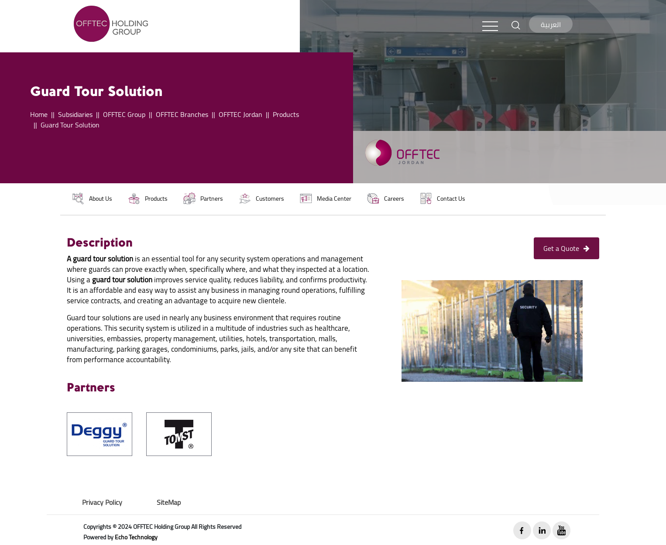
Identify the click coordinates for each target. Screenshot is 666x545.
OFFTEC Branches (182, 114)
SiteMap (169, 502)
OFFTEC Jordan (240, 114)
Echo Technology (136, 537)
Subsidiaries (75, 114)
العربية (551, 24)
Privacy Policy (102, 502)
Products (286, 114)
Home (39, 114)
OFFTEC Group (124, 114)
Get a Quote (566, 248)
